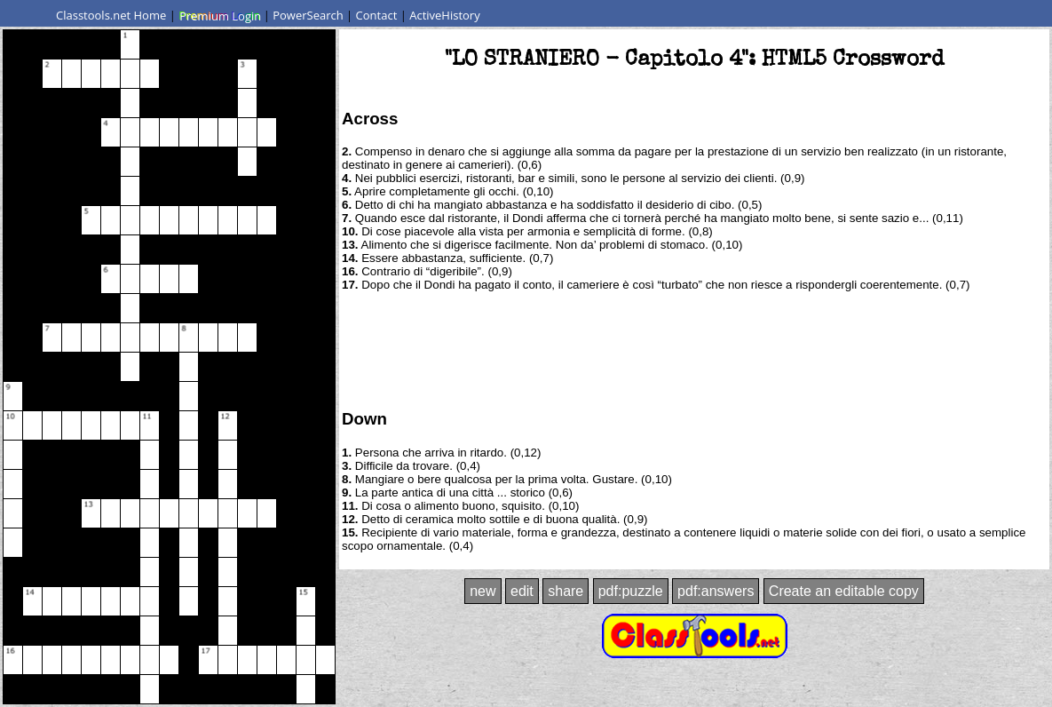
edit (522, 591)
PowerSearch (308, 15)
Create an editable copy (844, 591)
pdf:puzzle (630, 591)
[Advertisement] (694, 349)
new (482, 591)
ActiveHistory (444, 15)
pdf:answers (715, 591)
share (565, 591)
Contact (377, 15)
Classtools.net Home (111, 15)
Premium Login (219, 15)
